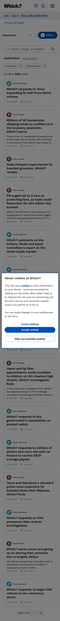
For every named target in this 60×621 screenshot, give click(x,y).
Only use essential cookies (30, 339)
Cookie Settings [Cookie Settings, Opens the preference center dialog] (30, 324)
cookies (25, 285)
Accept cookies (30, 329)
